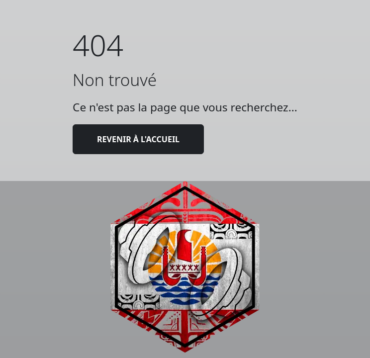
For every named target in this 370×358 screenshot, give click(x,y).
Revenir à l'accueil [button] (138, 139)
